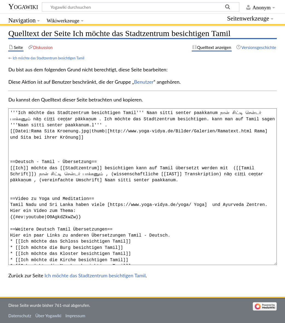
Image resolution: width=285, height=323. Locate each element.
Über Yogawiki (48, 315)
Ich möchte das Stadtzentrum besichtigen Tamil (48, 58)
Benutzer (144, 82)
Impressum (75, 315)
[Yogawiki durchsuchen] (140, 6)
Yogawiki (23, 6)
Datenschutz (19, 315)
